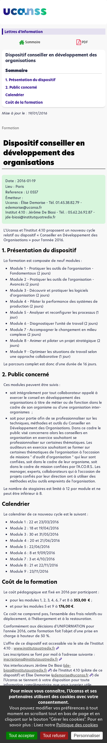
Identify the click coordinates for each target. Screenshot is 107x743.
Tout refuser (54, 735)
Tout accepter (22, 735)
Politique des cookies (77, 725)
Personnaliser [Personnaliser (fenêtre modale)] (87, 735)
